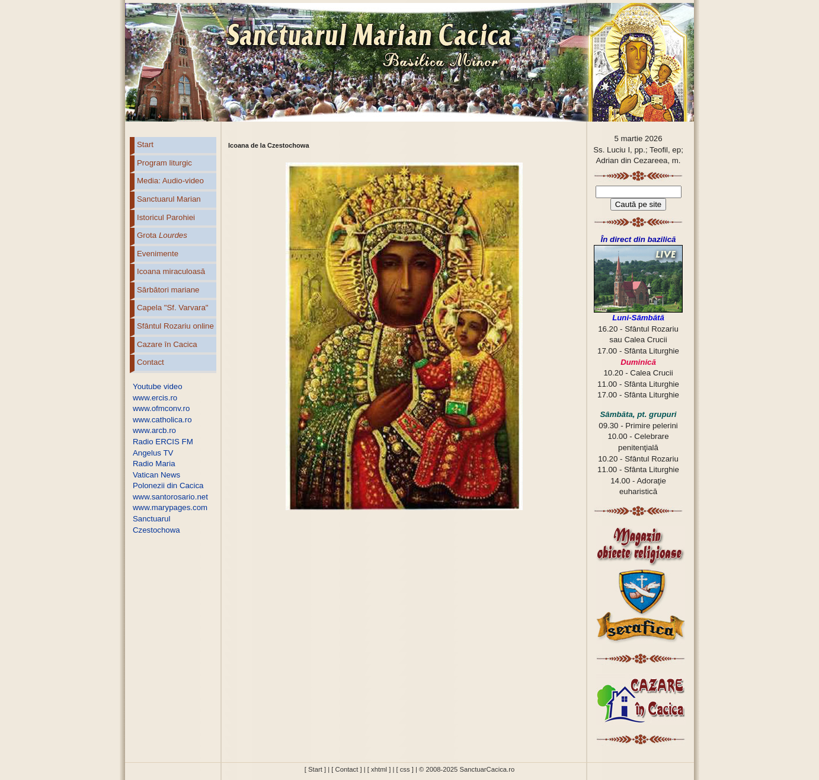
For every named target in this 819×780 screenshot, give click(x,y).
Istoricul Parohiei (166, 217)
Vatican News (156, 474)
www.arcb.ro (154, 430)
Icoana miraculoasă (171, 271)
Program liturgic (164, 162)
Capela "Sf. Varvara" (173, 307)
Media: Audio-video (170, 180)
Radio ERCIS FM (163, 441)
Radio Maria (154, 463)
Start (145, 144)
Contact (150, 362)
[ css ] (404, 769)
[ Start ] (315, 769)
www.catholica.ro (162, 419)
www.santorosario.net (170, 496)
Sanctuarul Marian (169, 199)
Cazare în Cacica (167, 344)
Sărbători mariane (168, 289)
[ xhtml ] (379, 769)
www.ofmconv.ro (161, 408)
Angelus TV (153, 452)
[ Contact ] (346, 769)
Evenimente (157, 253)
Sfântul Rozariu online (175, 325)
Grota (162, 235)
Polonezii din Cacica (168, 485)
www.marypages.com (170, 507)
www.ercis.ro (155, 397)
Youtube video (158, 386)
